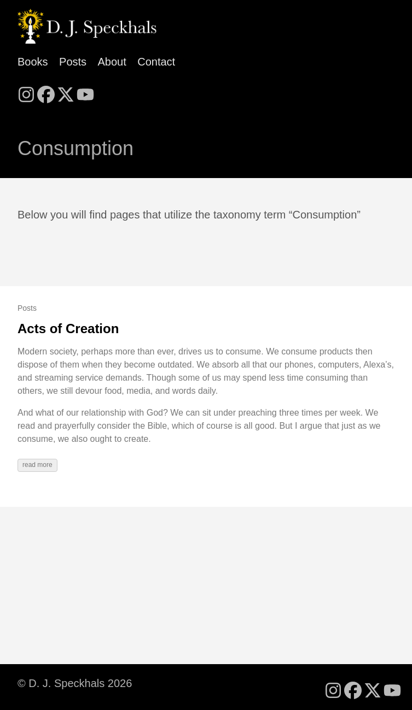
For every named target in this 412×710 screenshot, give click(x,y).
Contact (156, 62)
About (112, 62)
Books (33, 62)
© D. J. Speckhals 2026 (75, 683)
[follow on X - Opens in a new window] (65, 91)
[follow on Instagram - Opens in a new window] (26, 91)
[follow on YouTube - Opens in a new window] (85, 91)
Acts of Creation (68, 328)
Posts (72, 62)
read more (37, 465)
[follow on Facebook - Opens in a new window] (46, 91)
